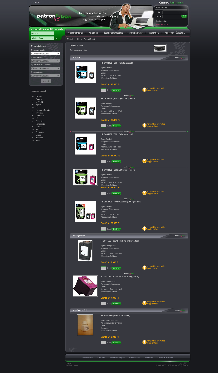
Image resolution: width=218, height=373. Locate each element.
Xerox (39, 140)
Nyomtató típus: (37, 72)
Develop (39, 101)
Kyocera (39, 112)
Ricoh (38, 129)
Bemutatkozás (134, 358)
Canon (39, 99)
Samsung (40, 132)
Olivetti (39, 121)
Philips (39, 126)
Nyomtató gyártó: (38, 57)
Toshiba (39, 137)
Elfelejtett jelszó (162, 24)
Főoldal (70, 39)
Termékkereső (87, 358)
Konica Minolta (43, 110)
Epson (39, 104)
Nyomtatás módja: (38, 50)
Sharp (38, 135)
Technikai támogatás (117, 358)
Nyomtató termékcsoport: (41, 65)
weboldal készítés (72, 364)
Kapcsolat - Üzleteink (165, 358)
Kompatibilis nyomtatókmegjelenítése (156, 89)
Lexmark (40, 115)
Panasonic (40, 123)
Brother (39, 96)
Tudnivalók (148, 358)
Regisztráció (161, 21)
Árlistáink (101, 358)
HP (78, 39)
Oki (37, 118)
